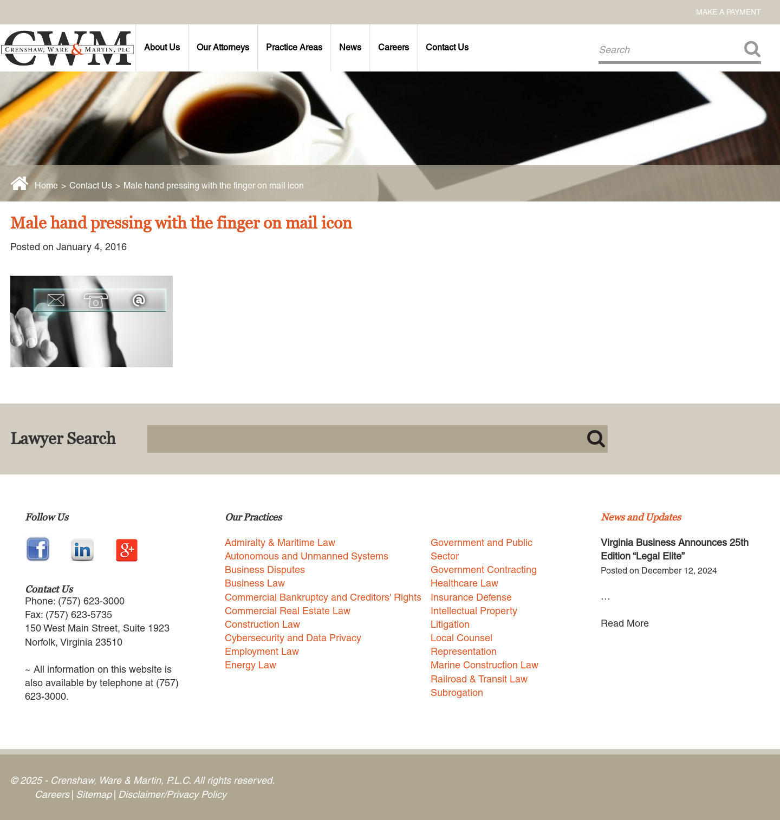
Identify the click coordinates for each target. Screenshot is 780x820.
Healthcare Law (464, 583)
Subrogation (457, 692)
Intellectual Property (474, 610)
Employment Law (262, 651)
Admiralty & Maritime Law (280, 542)
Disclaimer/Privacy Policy (172, 794)
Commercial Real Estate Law (287, 610)
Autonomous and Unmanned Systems (306, 556)
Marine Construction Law (484, 665)
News (350, 47)
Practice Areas (294, 47)
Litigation (450, 624)
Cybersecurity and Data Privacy (293, 637)
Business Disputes (265, 569)
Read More (625, 623)
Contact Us (447, 47)
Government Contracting (484, 569)
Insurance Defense (471, 597)
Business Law (255, 583)
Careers (393, 47)
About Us (162, 47)
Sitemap (94, 794)
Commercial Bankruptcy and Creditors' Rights (323, 597)
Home (46, 185)
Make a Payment (728, 12)
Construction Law (262, 624)
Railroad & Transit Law (479, 679)
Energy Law (250, 665)
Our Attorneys (223, 47)
